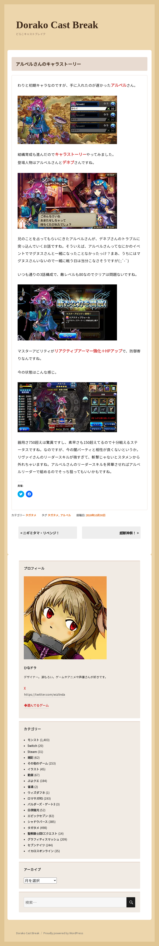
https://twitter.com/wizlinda (44, 694)
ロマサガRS (35, 798)
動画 (30, 775)
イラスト (33, 769)
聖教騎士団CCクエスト (42, 833)
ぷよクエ (33, 781)
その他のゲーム (38, 763)
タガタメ (30, 515)
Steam (32, 752)
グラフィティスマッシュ (43, 839)
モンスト (33, 740)
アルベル (65, 515)
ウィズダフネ (36, 793)
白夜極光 (33, 810)
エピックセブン (38, 816)
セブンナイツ (36, 845)
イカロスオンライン (41, 851)
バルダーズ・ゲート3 (41, 804)
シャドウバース (38, 822)
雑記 (30, 757)
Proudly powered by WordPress (63, 933)
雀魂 (30, 787)
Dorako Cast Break (57, 24)
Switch (32, 746)
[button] (67, 120)
